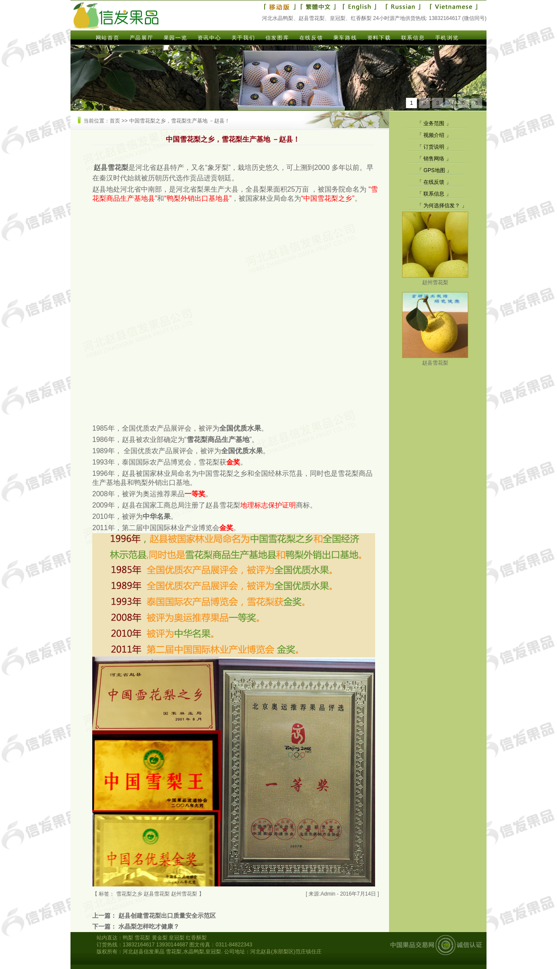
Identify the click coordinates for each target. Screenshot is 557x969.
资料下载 (379, 38)
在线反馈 (311, 38)
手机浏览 (447, 38)
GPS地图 (434, 170)
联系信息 (413, 38)
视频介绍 (433, 135)
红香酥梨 (196, 938)
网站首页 (107, 38)
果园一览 (175, 38)
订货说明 (433, 147)
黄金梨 (160, 938)
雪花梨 (142, 938)
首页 (115, 121)
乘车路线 (345, 38)
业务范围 (433, 123)
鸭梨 (128, 938)
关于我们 (243, 38)
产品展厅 (141, 38)
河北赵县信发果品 (143, 952)
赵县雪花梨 (435, 359)
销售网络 (433, 159)
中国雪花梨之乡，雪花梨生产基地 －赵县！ (179, 121)
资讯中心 (209, 38)
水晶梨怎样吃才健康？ (148, 926)
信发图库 (277, 38)
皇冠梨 (177, 938)
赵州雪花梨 (435, 279)
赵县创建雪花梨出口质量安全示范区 (167, 915)
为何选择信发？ (441, 205)
